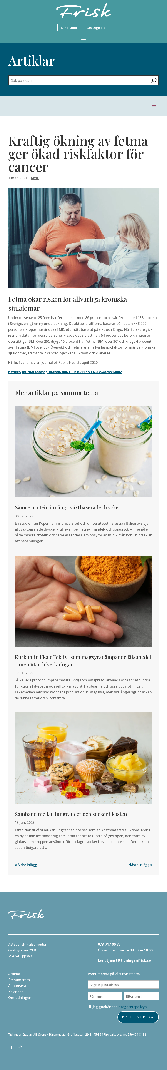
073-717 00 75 (109, 944)
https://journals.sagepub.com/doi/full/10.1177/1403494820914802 (65, 371)
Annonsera (17, 985)
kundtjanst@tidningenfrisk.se (124, 960)
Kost (35, 177)
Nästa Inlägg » (140, 864)
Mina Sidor (69, 27)
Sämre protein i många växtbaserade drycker (68, 507)
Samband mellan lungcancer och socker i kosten (71, 813)
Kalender (15, 991)
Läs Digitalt (95, 27)
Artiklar (14, 974)
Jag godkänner (120, 1006)
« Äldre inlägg (26, 864)
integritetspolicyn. (133, 1006)
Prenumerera (19, 979)
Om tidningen (19, 997)
